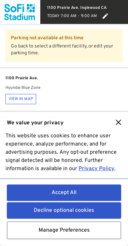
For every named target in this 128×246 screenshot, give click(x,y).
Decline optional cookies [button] (64, 210)
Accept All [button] (64, 192)
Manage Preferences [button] (64, 230)
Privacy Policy (96, 168)
